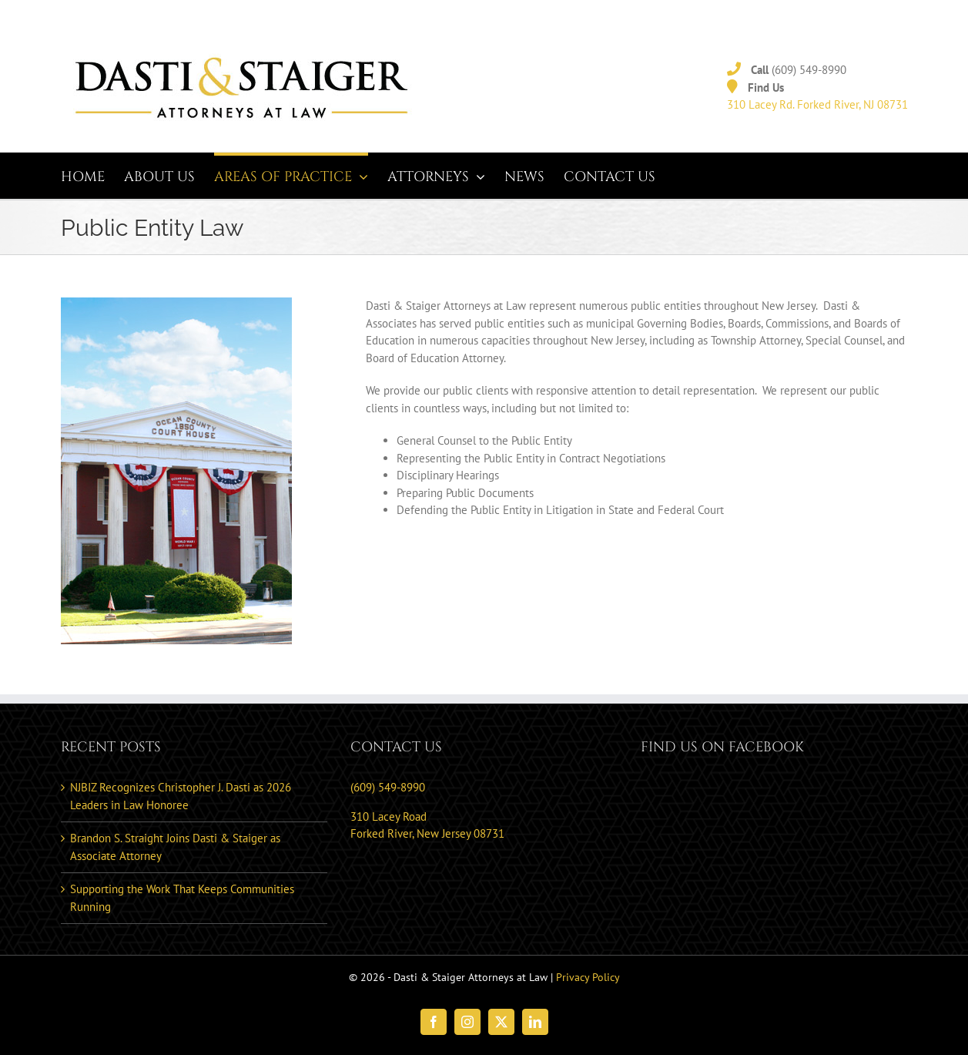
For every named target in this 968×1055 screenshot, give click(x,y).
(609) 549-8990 (809, 69)
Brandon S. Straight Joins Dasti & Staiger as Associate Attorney (175, 847)
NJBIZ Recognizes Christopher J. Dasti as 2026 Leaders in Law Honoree (180, 796)
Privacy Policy (588, 977)
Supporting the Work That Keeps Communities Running (182, 898)
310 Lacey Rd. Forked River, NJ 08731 (817, 104)
